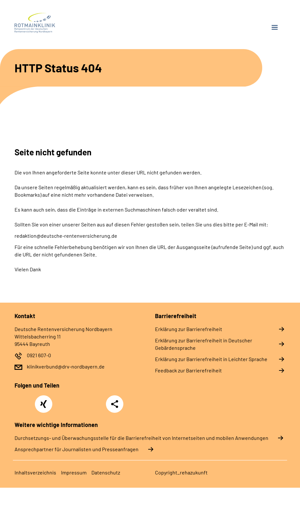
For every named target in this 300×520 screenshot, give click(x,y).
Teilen (114, 404)
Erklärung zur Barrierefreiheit (188, 329)
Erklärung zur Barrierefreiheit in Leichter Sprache (211, 359)
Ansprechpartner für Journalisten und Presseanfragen (77, 449)
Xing (43, 400)
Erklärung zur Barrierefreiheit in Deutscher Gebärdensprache (203, 344)
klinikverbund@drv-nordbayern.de (66, 366)
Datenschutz (105, 472)
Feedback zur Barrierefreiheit (188, 370)
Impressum (74, 472)
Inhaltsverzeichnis (35, 472)
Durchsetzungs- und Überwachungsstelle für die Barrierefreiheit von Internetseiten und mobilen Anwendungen (141, 438)
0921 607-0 (39, 355)
